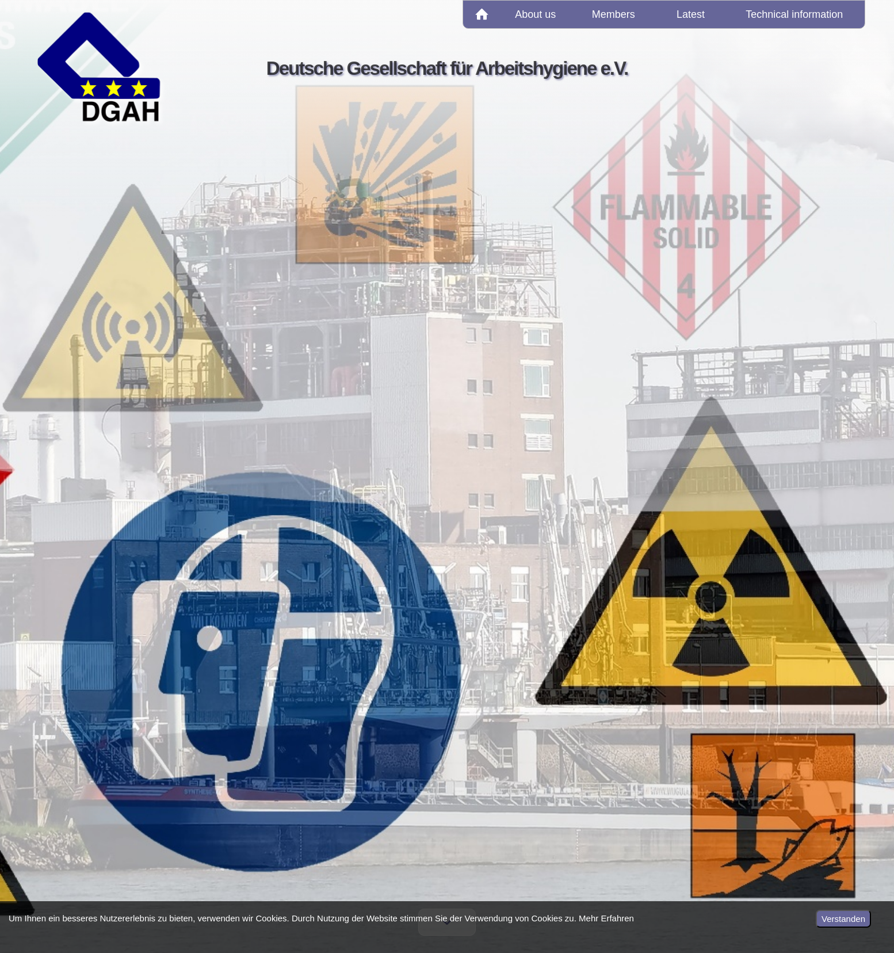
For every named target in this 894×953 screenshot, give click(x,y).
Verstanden (843, 919)
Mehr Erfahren (606, 918)
